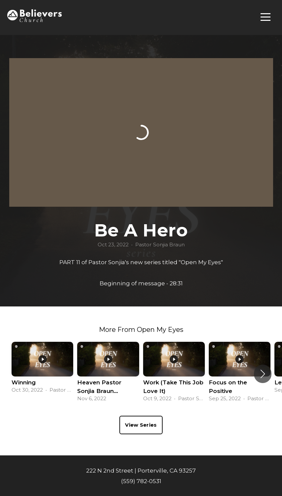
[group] (42, 369)
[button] (262, 374)
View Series (141, 425)
